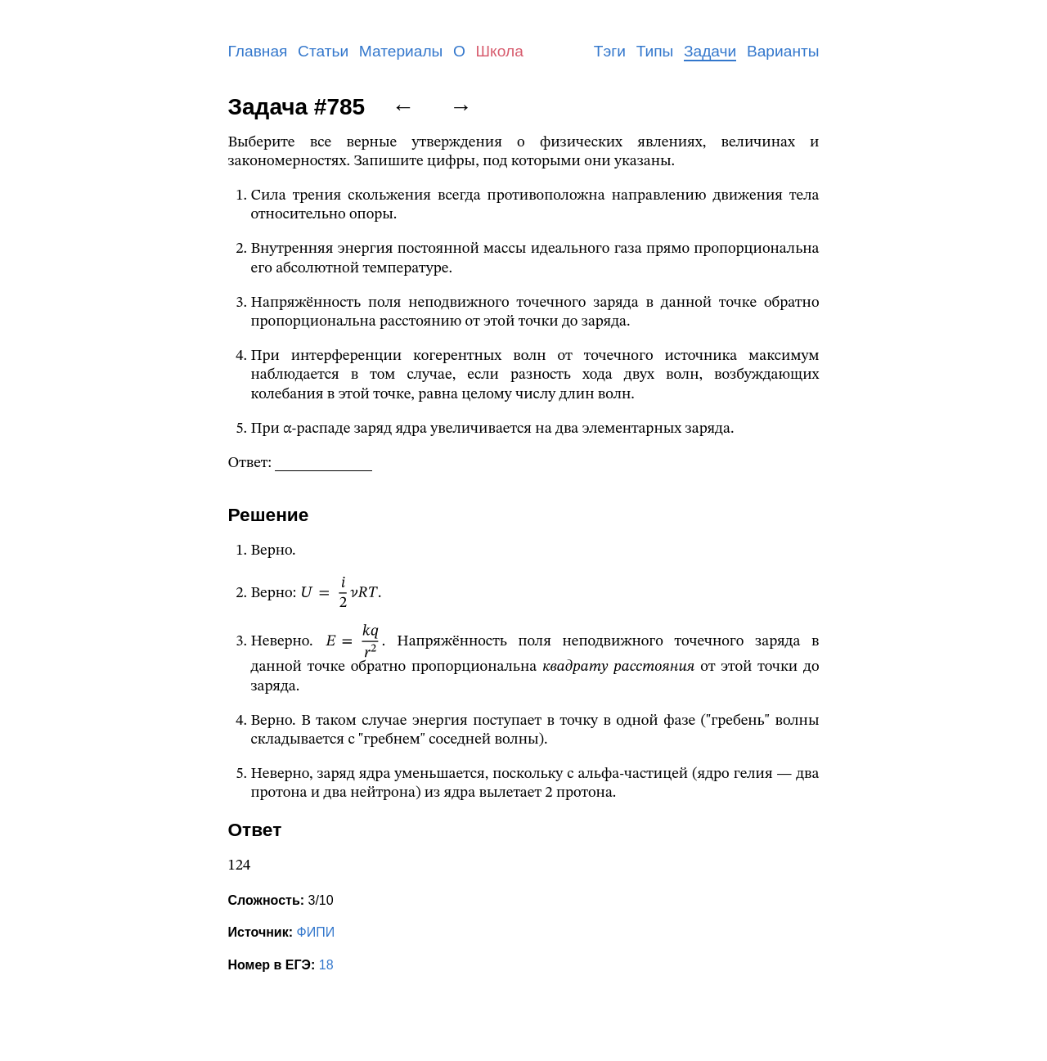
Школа (500, 51)
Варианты (783, 51)
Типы (655, 51)
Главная (258, 51)
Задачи (710, 51)
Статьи (323, 51)
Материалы (401, 51)
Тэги (610, 51)
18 (326, 965)
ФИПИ (315, 932)
